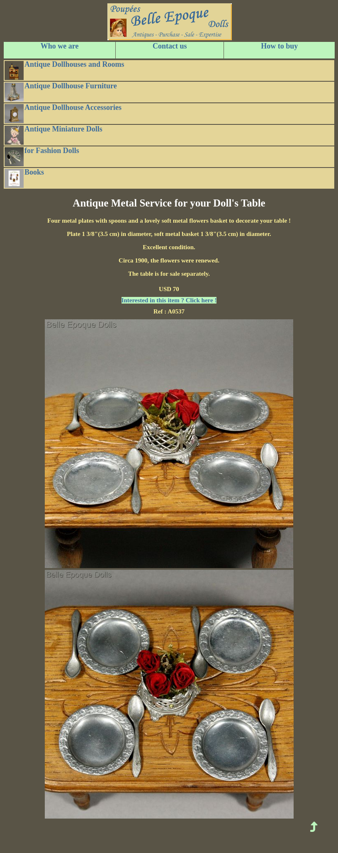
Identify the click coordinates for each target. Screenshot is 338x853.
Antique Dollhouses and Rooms (64, 70)
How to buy (279, 46)
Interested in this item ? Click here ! (169, 300)
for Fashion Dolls (42, 156)
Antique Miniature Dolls (53, 135)
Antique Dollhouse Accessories (63, 113)
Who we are (60, 46)
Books (24, 178)
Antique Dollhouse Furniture (61, 92)
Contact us (170, 46)
